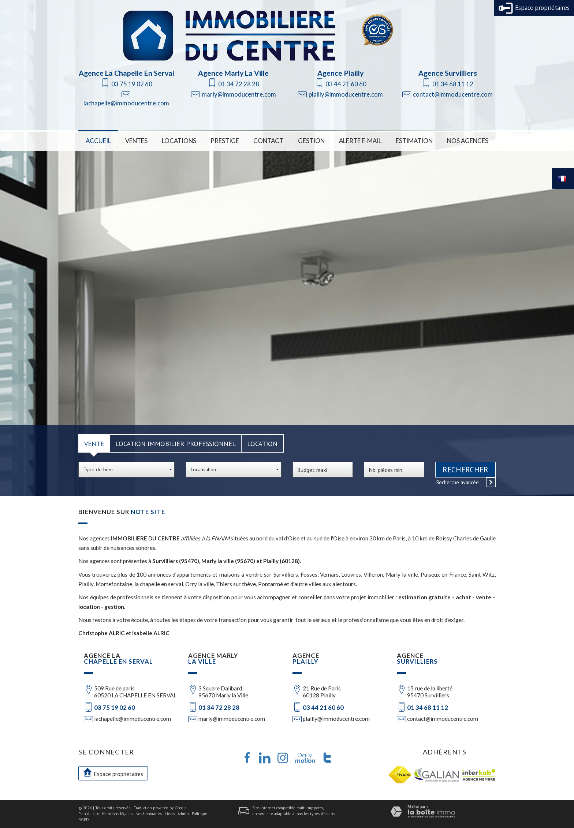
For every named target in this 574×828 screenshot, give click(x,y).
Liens (170, 813)
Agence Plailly (340, 73)
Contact (268, 141)
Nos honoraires (148, 813)
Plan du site (88, 813)
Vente (94, 443)
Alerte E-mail (360, 141)
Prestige (224, 141)
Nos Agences (467, 141)
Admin (183, 813)
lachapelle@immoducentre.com (126, 103)
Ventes (136, 141)
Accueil (98, 141)
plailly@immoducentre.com (346, 94)
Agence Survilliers (447, 73)
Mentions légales (117, 813)
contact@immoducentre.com (453, 94)
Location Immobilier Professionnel (175, 443)
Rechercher (465, 470)
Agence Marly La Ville (233, 73)
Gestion (311, 141)
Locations (179, 141)
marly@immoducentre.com (239, 94)
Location (262, 443)
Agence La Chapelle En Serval (126, 73)
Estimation (414, 141)
